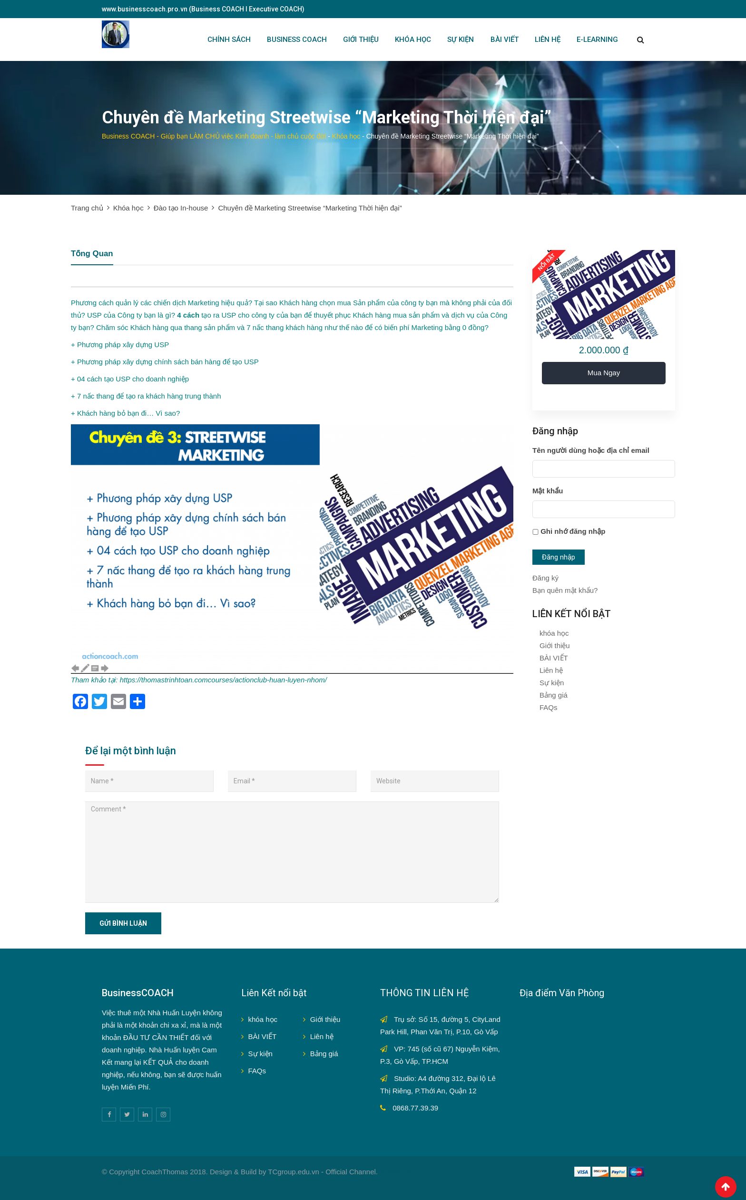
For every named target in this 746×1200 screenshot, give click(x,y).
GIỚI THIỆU (361, 39)
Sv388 (390, 1172)
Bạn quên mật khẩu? (565, 590)
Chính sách (229, 39)
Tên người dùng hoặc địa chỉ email (590, 450)
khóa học (554, 633)
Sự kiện (552, 683)
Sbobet (436, 1172)
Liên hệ (551, 670)
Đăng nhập (558, 557)
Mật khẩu (547, 491)
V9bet (412, 1172)
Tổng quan (92, 254)
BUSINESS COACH (297, 39)
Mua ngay (604, 373)
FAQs (549, 707)
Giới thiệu (555, 645)
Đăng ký (545, 578)
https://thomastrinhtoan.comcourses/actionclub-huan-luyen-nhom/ (223, 680)
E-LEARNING (597, 39)
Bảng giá (554, 695)
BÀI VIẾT (505, 39)
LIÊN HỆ (547, 39)
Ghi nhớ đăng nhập (572, 531)
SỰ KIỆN (460, 39)
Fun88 (112, 1184)
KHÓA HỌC (413, 39)
